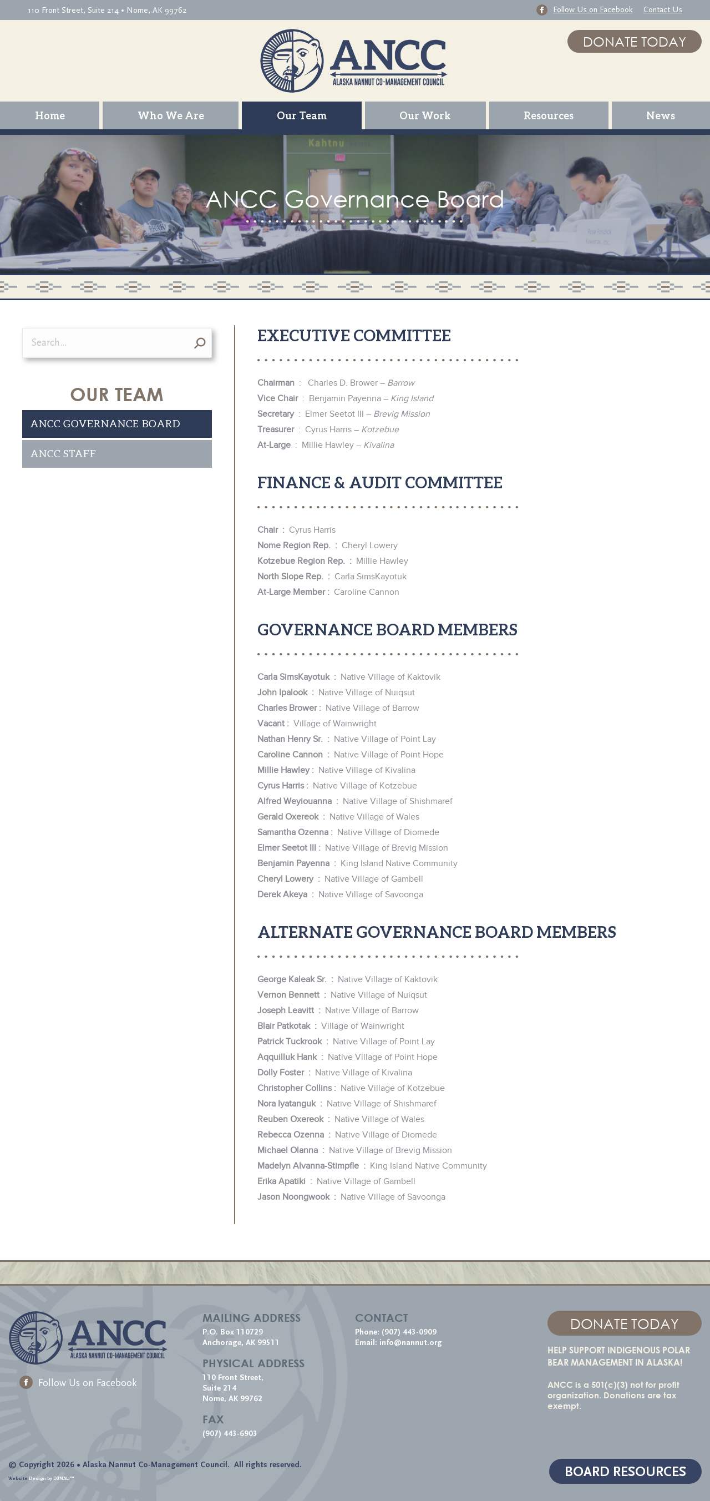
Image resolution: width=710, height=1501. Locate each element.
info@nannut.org (411, 1342)
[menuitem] (49, 115)
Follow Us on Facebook (78, 1383)
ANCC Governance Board (105, 423)
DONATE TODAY (634, 41)
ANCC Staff (64, 453)
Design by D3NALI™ (51, 1478)
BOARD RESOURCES (625, 1472)
